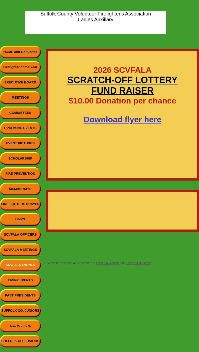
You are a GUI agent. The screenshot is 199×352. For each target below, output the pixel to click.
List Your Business (138, 263)
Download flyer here (122, 119)
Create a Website (108, 263)
